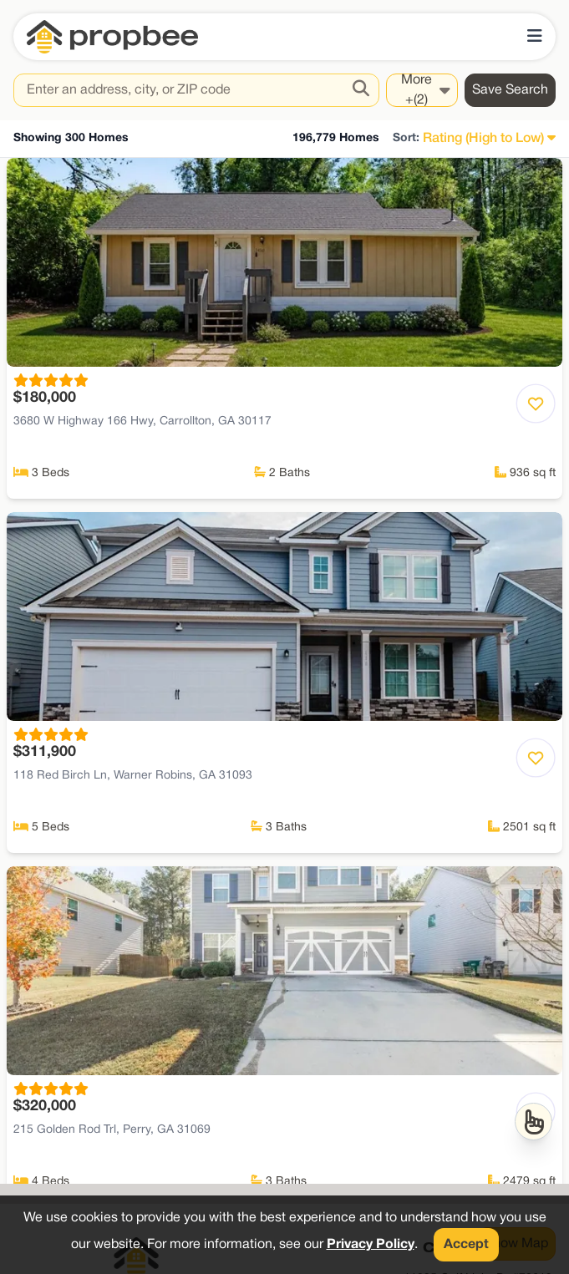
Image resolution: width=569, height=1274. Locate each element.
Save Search (510, 90)
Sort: (406, 138)
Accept (466, 1245)
